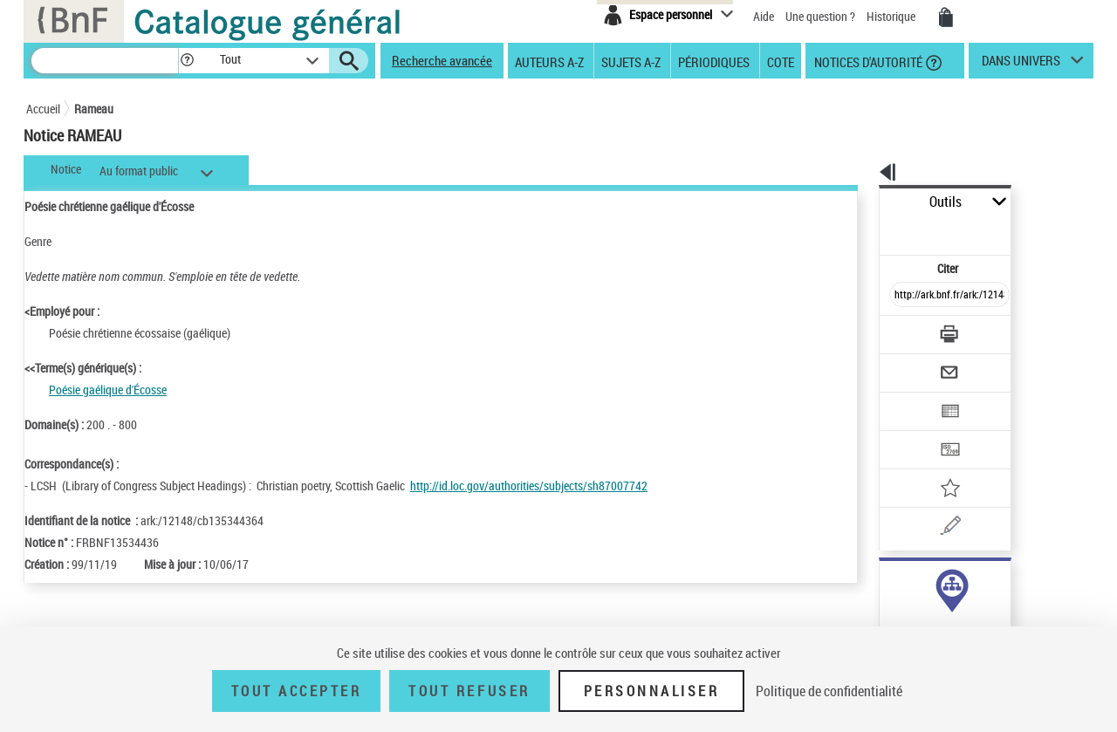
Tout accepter (296, 691)
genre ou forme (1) (905, 600)
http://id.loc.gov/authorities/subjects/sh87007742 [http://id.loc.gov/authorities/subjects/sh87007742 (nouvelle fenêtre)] (529, 485)
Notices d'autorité (867, 61)
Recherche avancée (442, 60)
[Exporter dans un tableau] (913, 363)
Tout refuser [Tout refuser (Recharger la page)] (469, 691)
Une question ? (820, 16)
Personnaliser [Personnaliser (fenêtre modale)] (652, 691)
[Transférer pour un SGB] (908, 397)
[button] (187, 60)
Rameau (93, 108)
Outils (860, 202)
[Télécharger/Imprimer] (904, 295)
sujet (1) (881, 582)
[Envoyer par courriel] (900, 329)
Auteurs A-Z (549, 61)
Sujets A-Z (631, 61)
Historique (892, 16)
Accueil (43, 108)
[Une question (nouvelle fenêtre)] (935, 465)
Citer (873, 230)
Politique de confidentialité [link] (829, 691)
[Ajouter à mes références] (911, 431)
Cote (780, 61)
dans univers (1021, 64)
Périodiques (714, 61)
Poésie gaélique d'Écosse (108, 389)
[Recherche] (104, 60)
